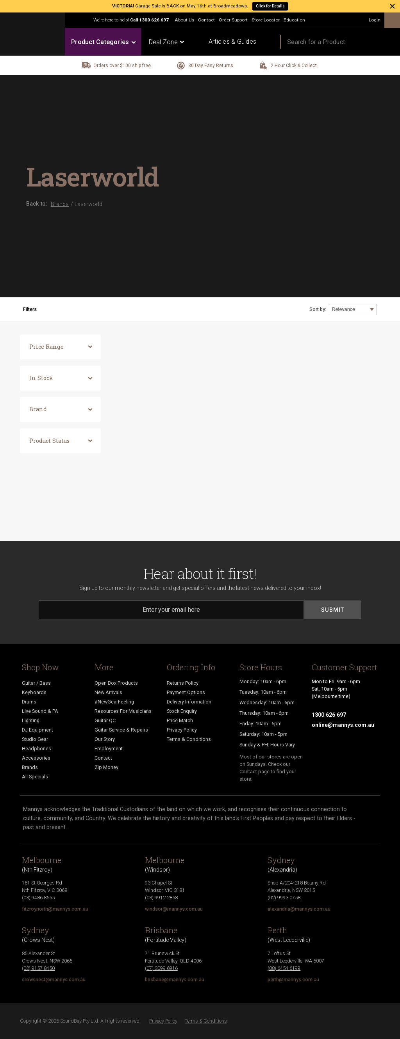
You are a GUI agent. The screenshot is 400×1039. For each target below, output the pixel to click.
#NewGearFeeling (114, 702)
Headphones (36, 748)
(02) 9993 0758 (284, 897)
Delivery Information (189, 702)
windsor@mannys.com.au (174, 909)
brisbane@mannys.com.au (174, 979)
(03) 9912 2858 (161, 897)
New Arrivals (108, 692)
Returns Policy (182, 683)
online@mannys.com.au (343, 725)
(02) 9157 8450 (38, 968)
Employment (109, 748)
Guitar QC (105, 720)
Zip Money (106, 767)
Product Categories (103, 42)
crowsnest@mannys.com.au (54, 979)
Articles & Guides (232, 41)
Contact (206, 20)
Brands (30, 767)
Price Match (180, 720)
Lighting (30, 720)
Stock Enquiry (182, 711)
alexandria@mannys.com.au (299, 909)
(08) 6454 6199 (284, 968)
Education (294, 20)
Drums (29, 702)
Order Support (233, 20)
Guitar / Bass (36, 683)
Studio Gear (35, 739)
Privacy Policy (182, 730)
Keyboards (34, 692)
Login (374, 20)
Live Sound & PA (40, 711)
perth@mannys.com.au (293, 979)
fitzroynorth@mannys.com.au (55, 909)
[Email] (171, 609)
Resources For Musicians (123, 711)
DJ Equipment (37, 730)
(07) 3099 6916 (161, 968)
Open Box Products (116, 683)
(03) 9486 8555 (38, 897)
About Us (184, 20)
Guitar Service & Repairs (121, 730)
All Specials (35, 777)
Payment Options (186, 692)
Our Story (105, 739)
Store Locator (266, 20)
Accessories (36, 758)
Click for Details (270, 6)
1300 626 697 (154, 20)
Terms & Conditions (189, 739)
